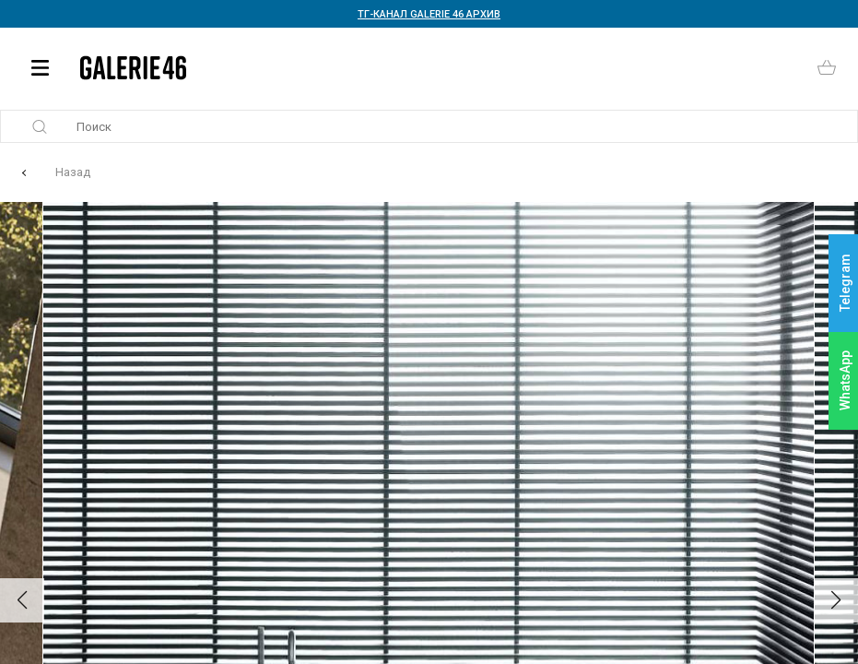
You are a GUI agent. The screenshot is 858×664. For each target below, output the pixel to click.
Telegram (845, 284)
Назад (72, 172)
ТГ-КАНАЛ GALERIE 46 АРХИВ (429, 14)
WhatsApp (845, 380)
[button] (22, 600)
